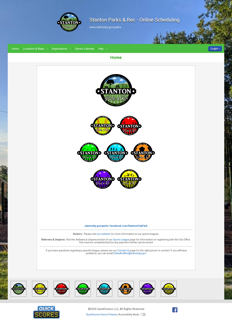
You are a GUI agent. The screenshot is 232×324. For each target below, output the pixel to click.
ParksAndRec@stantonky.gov (129, 253)
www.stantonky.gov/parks (105, 27)
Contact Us (123, 250)
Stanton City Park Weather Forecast (116, 208)
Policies (113, 314)
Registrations (62, 48)
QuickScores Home (96, 314)
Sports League (121, 239)
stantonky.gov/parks (96, 225)
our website (103, 234)
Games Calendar (84, 48)
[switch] (143, 314)
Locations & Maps (36, 48)
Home (15, 48)
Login (214, 48)
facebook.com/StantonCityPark (129, 225)
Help (103, 48)
